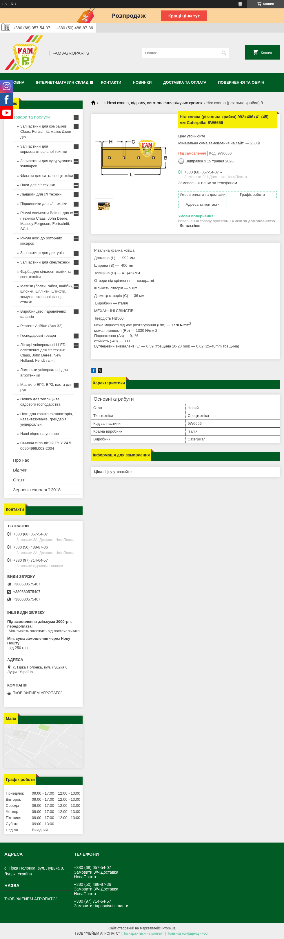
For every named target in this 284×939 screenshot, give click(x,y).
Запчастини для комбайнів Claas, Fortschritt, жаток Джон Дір (45, 131)
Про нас (21, 460)
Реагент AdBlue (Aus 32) (41, 326)
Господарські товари (38, 335)
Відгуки (20, 469)
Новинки (142, 82)
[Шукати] (224, 53)
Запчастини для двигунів (42, 252)
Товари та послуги (31, 116)
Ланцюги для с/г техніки (40, 194)
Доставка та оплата (184, 82)
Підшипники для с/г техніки (43, 203)
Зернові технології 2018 (37, 489)
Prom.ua (169, 928)
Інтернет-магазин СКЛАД (62, 82)
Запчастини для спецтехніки (45, 262)
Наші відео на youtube (39, 433)
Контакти (111, 82)
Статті (19, 479)
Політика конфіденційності (188, 933)
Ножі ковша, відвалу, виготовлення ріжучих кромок (154, 103)
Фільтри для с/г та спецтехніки (46, 175)
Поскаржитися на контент (143, 933)
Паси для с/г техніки (37, 185)
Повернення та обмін (241, 82)
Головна (15, 82)
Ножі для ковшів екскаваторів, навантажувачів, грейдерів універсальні (46, 419)
